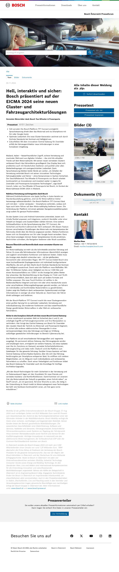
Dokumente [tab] (27, 77)
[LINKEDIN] (110, 536)
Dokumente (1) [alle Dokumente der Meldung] (88, 194)
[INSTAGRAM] (100, 536)
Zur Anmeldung (59, 513)
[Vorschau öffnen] (94, 142)
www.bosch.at (17, 488)
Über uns (82, 5)
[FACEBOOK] (71, 536)
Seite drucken (16, 404)
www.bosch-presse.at (36, 488)
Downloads (66, 5)
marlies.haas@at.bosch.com (91, 246)
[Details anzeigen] (112, 158)
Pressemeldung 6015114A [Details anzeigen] (94, 200)
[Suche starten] (90, 52)
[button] (108, 52)
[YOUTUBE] (91, 536)
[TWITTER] (81, 536)
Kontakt (96, 5)
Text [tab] (9, 77)
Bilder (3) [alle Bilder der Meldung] (83, 125)
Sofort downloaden (94, 94)
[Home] (15, 4)
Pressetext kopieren (94, 115)
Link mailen (63, 404)
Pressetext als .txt (94, 110)
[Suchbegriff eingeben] (49, 52)
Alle (7, 71)
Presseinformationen (45, 5)
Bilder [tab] (16, 77)
